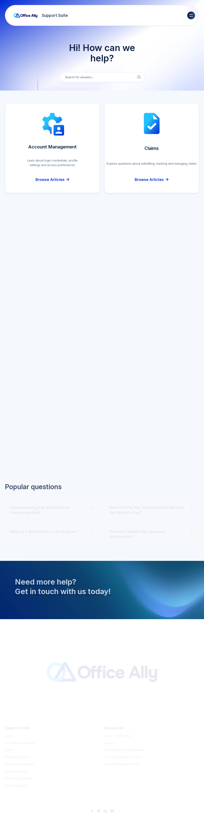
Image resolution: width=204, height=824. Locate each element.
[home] (40, 15)
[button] (191, 15)
